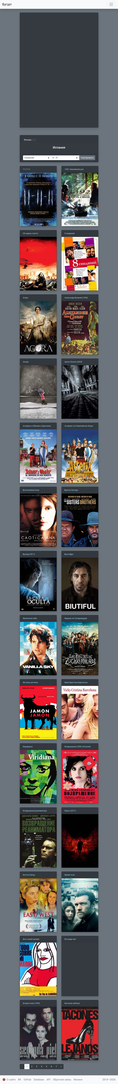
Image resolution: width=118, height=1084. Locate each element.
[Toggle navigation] (111, 4)
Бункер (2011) (29, 554)
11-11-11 (26, 169)
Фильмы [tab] (29, 140)
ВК (19, 1079)
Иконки (78, 1079)
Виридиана (28, 747)
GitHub (27, 1079)
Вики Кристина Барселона (76, 682)
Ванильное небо (30, 618)
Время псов (70, 875)
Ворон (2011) (70, 811)
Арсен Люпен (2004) (73, 362)
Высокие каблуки (72, 1003)
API (48, 1079)
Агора (25, 298)
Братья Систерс (71, 490)
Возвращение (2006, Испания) (78, 747)
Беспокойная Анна (31, 490)
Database (39, 1079)
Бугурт (7, 4)
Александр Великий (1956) (76, 298)
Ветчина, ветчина (30, 682)
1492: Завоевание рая (74, 169)
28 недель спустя (30, 233)
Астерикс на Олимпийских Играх (79, 426)
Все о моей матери (31, 939)
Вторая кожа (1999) (31, 1003)
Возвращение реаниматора (35, 811)
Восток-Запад (29, 875)
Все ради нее (70, 939)
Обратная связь (62, 1079)
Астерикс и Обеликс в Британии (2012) (37, 426)
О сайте (11, 1079)
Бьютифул (69, 554)
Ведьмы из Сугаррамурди (76, 618)
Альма (26, 362)
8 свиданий (70, 233)
